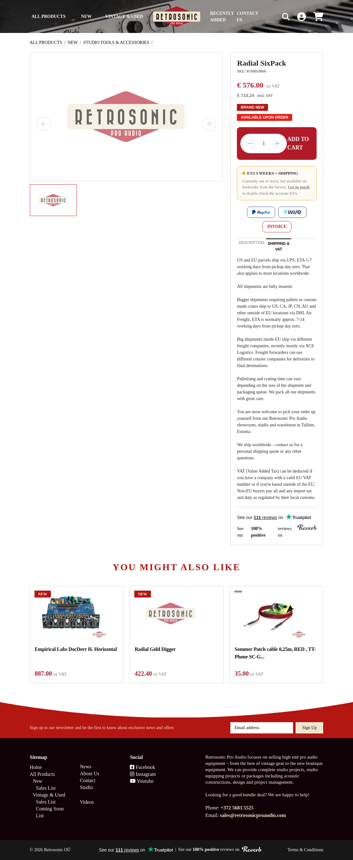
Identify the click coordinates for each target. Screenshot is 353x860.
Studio (86, 787)
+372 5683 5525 (237, 807)
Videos (87, 802)
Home (36, 767)
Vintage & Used (124, 16)
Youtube (141, 781)
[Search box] (272, 16)
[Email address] (261, 727)
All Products (48, 16)
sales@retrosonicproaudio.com (253, 815)
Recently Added (222, 16)
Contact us (247, 16)
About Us (89, 773)
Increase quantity (277, 144)
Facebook (142, 767)
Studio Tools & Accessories (116, 42)
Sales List (46, 788)
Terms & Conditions (305, 849)
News (85, 766)
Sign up (309, 727)
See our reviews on (277, 531)
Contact (87, 780)
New (86, 16)
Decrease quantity (250, 144)
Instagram (143, 774)
